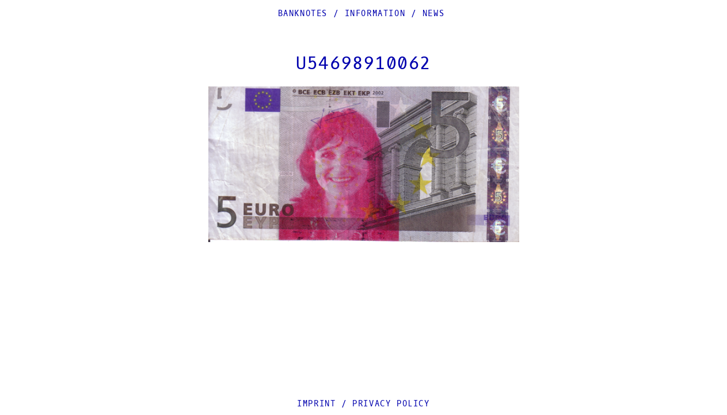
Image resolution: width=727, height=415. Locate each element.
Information (375, 13)
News (433, 13)
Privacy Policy (390, 403)
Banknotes (303, 13)
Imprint (316, 403)
